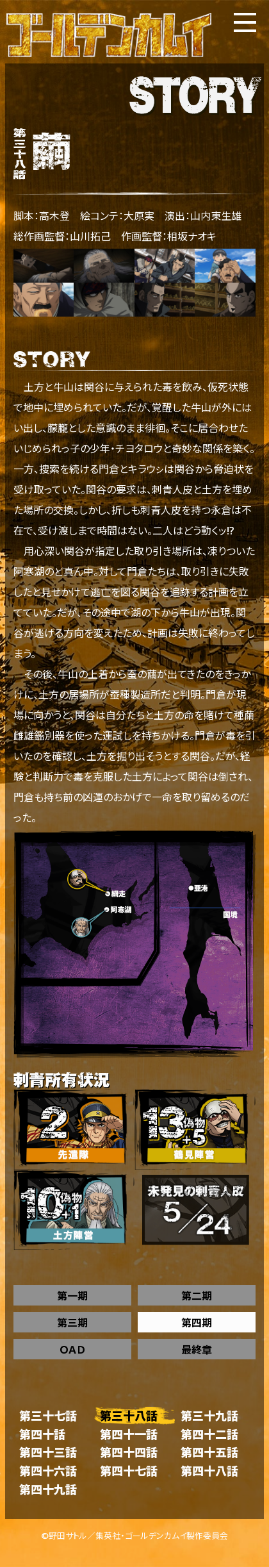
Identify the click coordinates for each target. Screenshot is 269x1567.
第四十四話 (129, 1452)
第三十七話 (48, 1415)
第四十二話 (209, 1434)
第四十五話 (209, 1452)
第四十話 (42, 1434)
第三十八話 (129, 1415)
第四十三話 (48, 1452)
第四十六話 (48, 1470)
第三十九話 (209, 1415)
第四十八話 (209, 1470)
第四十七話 (129, 1470)
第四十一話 (129, 1434)
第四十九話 (48, 1489)
